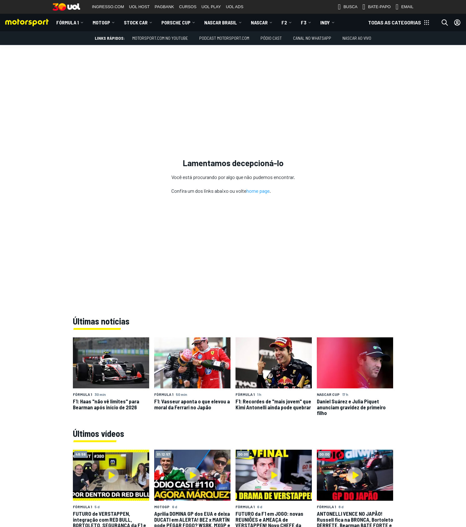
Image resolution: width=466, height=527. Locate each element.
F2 (284, 22)
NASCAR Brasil (220, 22)
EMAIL (404, 7)
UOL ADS (234, 6)
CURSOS (187, 6)
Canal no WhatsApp (312, 38)
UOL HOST (139, 6)
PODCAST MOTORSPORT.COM (224, 38)
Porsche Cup (175, 22)
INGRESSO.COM (108, 6)
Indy (325, 22)
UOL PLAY (211, 6)
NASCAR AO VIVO (356, 38)
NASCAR (259, 22)
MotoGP (101, 22)
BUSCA (347, 7)
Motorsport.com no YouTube (160, 38)
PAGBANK (164, 6)
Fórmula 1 (67, 22)
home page (258, 191)
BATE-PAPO (376, 7)
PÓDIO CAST (271, 38)
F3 (303, 22)
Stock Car (136, 22)
